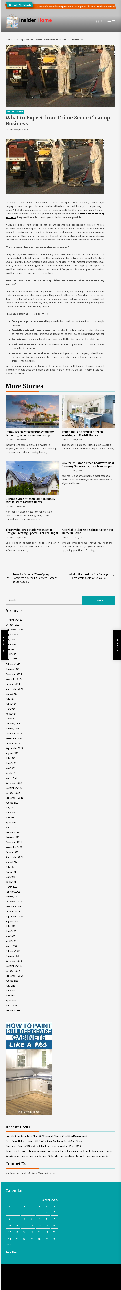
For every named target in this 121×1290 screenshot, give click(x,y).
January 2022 (12, 837)
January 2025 (12, 669)
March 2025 (11, 659)
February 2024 (13, 723)
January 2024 (12, 728)
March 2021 (11, 886)
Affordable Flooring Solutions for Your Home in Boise (87, 531)
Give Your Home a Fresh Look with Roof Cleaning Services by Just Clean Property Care (88, 466)
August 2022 (12, 802)
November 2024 (14, 679)
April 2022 (11, 822)
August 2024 (12, 693)
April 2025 (11, 654)
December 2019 (14, 960)
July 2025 (10, 639)
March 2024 (11, 718)
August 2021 (12, 862)
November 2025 (14, 619)
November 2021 (14, 847)
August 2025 (12, 634)
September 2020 (14, 916)
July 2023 (10, 758)
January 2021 (12, 896)
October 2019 (13, 970)
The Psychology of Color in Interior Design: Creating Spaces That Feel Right (32, 531)
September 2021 (14, 857)
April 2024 (11, 713)
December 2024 (14, 674)
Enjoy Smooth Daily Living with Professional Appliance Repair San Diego (44, 1141)
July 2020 (10, 926)
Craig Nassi (12, 1251)
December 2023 (14, 733)
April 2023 (11, 772)
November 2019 (14, 965)
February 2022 (13, 832)
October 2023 (13, 743)
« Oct (8, 1244)
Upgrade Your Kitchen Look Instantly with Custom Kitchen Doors (30, 500)
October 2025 (13, 624)
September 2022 (14, 797)
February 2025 (13, 664)
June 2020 (11, 931)
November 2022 (14, 787)
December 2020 (14, 901)
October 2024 (13, 683)
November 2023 (14, 738)
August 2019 (12, 980)
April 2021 (11, 881)
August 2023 (12, 753)
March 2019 (11, 1005)
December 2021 (14, 842)
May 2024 (10, 708)
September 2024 (14, 688)
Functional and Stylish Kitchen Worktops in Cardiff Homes (82, 433)
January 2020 (12, 955)
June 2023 (11, 763)
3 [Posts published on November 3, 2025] (9, 1218)
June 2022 (11, 812)
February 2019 (13, 1010)
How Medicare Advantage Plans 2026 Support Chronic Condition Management (75, 6)
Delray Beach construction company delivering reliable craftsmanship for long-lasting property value (30, 435)
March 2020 (11, 946)
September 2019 (14, 975)
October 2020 (13, 911)
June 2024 (11, 703)
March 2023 (11, 777)
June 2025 (11, 644)
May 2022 (10, 817)
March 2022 (11, 827)
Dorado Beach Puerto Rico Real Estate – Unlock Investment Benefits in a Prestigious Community (57, 1155)
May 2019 (10, 995)
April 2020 (11, 941)
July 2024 (10, 698)
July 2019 (10, 985)
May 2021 (10, 876)
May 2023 (10, 768)
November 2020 (14, 906)
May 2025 (10, 649)
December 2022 (14, 782)
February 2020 (13, 951)
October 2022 (13, 792)
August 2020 (12, 921)
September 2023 (14, 748)
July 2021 (10, 866)
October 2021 (13, 852)
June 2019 (11, 990)
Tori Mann (9, 129)
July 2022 (10, 807)
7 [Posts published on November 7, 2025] (39, 1218)
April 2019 (11, 1000)
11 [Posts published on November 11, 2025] (17, 1225)
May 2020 (10, 936)
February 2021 (13, 891)
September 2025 (14, 629)
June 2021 (11, 871)
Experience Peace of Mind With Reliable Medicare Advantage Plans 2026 (43, 1146)
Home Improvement (15, 112)
